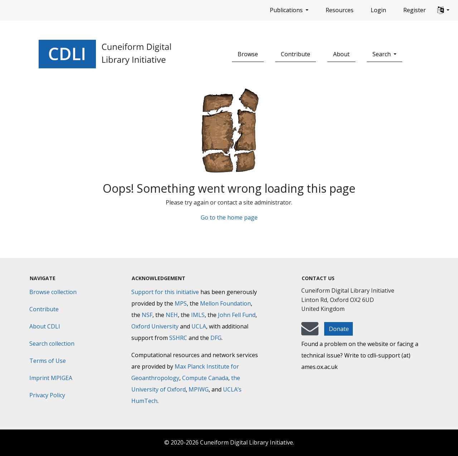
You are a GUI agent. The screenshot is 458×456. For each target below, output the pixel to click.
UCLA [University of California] (198, 326)
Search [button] (382, 54)
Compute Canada (205, 378)
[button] (443, 10)
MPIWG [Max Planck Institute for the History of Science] (199, 389)
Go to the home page (229, 217)
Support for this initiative (165, 292)
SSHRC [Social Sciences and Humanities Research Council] (178, 338)
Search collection (51, 343)
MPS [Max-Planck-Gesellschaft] (181, 303)
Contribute (295, 54)
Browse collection (53, 292)
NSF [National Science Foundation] (147, 315)
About (341, 54)
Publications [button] (287, 10)
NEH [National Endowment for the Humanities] (172, 315)
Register (414, 10)
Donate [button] (339, 329)
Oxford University (155, 326)
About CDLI (44, 326)
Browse (248, 54)
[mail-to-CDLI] (309, 332)
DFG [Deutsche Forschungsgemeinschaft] (215, 338)
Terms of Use (47, 361)
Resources (340, 10)
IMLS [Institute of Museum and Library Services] (198, 315)
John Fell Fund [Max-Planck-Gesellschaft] (236, 315)
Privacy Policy (47, 395)
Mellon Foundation (225, 303)
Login (378, 10)
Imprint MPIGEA (50, 378)
